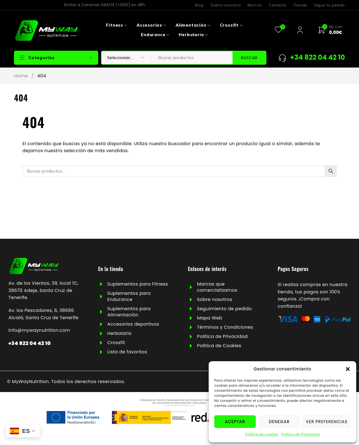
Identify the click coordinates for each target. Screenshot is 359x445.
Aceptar (235, 422)
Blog (199, 5)
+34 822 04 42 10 (29, 343)
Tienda (300, 5)
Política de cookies (261, 434)
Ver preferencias (327, 422)
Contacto (277, 5)
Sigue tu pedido (329, 5)
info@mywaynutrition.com (39, 330)
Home (21, 76)
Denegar (279, 422)
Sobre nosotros (226, 5)
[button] (348, 369)
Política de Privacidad (300, 434)
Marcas (255, 5)
